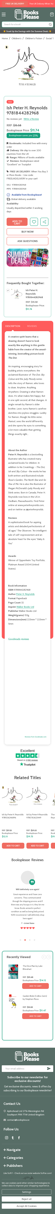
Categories (13, 1158)
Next (48, 957)
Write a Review (31, 119)
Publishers (13, 1165)
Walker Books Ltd (25, 606)
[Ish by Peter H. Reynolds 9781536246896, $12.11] (13, 796)
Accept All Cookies (27, 1206)
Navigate (12, 1150)
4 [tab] (34, 940)
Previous (44, 957)
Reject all (27, 1199)
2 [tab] (25, 940)
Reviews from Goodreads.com (35, 737)
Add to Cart (35, 986)
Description (12, 326)
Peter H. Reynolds (25, 594)
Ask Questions (27, 241)
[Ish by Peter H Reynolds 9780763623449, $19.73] (37, 796)
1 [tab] (20, 940)
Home (5, 38)
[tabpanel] (13, 817)
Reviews (32, 326)
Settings (26, 1192)
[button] (27, 257)
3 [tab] (30, 940)
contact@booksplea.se (18, 1120)
